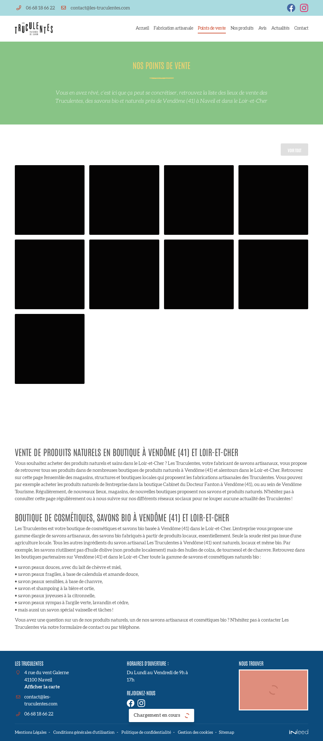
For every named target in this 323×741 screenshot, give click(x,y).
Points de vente (212, 28)
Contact (301, 28)
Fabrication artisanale (173, 28)
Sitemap (239, 733)
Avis (262, 28)
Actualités (280, 28)
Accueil (142, 28)
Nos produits (242, 28)
